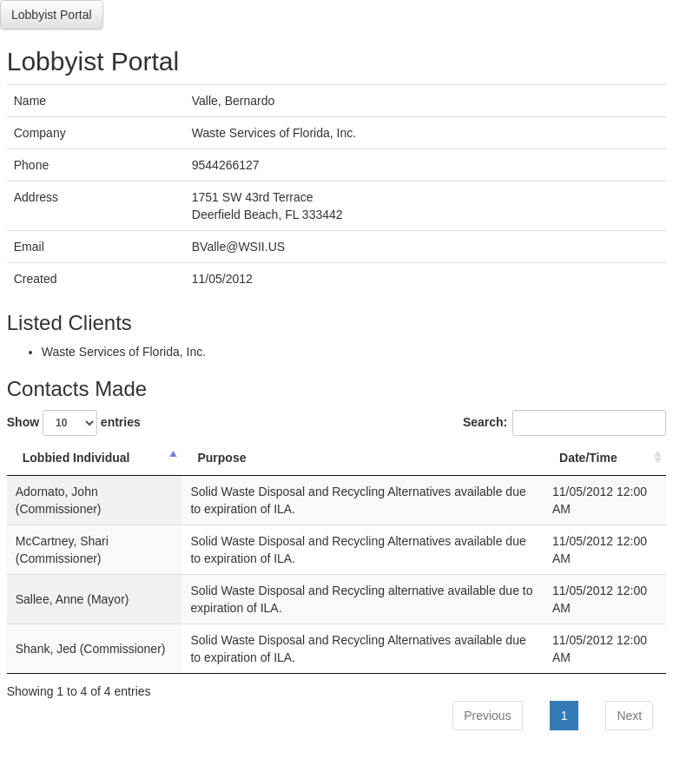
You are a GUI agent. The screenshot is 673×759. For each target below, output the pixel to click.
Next (629, 716)
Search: (564, 423)
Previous (487, 716)
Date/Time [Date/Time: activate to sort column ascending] (588, 458)
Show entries (74, 423)
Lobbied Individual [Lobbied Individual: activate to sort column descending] (76, 458)
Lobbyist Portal (51, 15)
